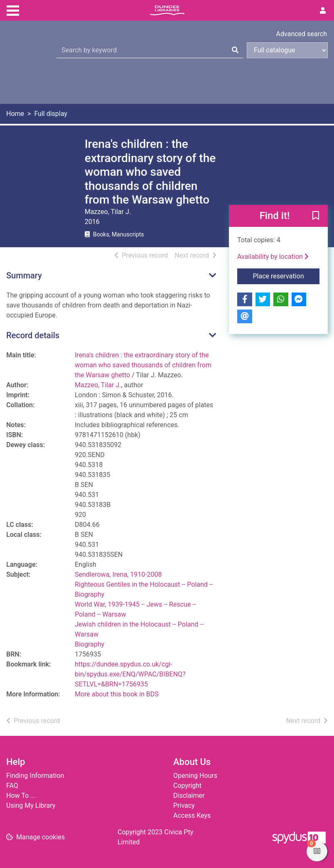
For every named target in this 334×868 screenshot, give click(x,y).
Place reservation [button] (286, 275)
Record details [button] (32, 335)
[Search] (235, 50)
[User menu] (323, 10)
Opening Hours (195, 775)
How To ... (21, 795)
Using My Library (30, 805)
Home (15, 114)
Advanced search (301, 34)
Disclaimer (188, 795)
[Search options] (287, 50)
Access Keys (192, 815)
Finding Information (35, 775)
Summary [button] (24, 275)
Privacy (184, 805)
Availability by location (273, 257)
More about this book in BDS (117, 694)
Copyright (187, 785)
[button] (315, 216)
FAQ (12, 785)
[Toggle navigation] (13, 9)
